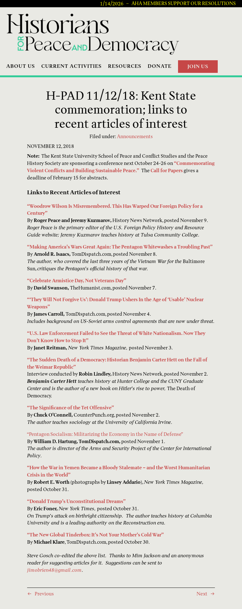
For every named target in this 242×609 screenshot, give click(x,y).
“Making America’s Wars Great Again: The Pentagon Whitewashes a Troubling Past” (120, 247)
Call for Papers (167, 170)
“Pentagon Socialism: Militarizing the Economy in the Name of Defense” (105, 434)
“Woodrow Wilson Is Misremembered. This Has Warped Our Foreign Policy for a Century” (115, 209)
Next (202, 594)
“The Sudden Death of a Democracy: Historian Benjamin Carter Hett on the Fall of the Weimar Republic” (117, 363)
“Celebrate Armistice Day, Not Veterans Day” (76, 280)
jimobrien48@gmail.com (54, 570)
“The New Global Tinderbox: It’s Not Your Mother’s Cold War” (95, 535)
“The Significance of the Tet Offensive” (70, 408)
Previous (44, 594)
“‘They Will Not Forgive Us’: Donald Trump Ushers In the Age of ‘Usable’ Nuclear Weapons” (115, 303)
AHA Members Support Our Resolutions (183, 3)
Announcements (135, 136)
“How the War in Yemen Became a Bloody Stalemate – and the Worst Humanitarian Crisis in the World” (118, 471)
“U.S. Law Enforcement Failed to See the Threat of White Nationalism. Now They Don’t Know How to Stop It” (116, 336)
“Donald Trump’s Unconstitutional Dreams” (76, 501)
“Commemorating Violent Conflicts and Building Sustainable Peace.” (121, 166)
